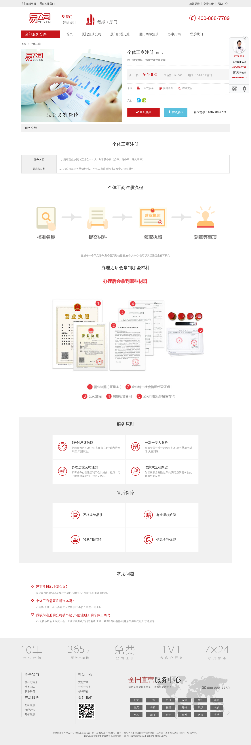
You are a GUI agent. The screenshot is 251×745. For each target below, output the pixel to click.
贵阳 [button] (168, 707)
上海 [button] (152, 700)
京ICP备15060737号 (157, 736)
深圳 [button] (184, 700)
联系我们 (196, 34)
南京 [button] (216, 700)
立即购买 (143, 112)
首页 (69, 34)
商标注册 (30, 714)
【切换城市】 (69, 22)
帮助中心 (223, 3)
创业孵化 (83, 691)
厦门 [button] (152, 714)
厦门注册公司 (91, 34)
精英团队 (30, 686)
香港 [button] (216, 714)
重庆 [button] (136, 707)
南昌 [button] (136, 714)
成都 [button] (152, 707)
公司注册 (30, 705)
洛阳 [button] (200, 714)
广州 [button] (168, 700)
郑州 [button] (184, 707)
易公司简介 (31, 682)
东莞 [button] (168, 714)
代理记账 (30, 709)
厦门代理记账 (120, 34)
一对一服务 (84, 686)
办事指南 (174, 34)
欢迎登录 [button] (194, 3)
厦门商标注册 (149, 34)
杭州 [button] (200, 700)
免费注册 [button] (209, 3)
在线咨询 (176, 112)
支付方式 (83, 682)
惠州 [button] (184, 714)
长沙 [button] (216, 707)
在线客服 (31, 3)
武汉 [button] (200, 707)
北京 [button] (136, 700)
